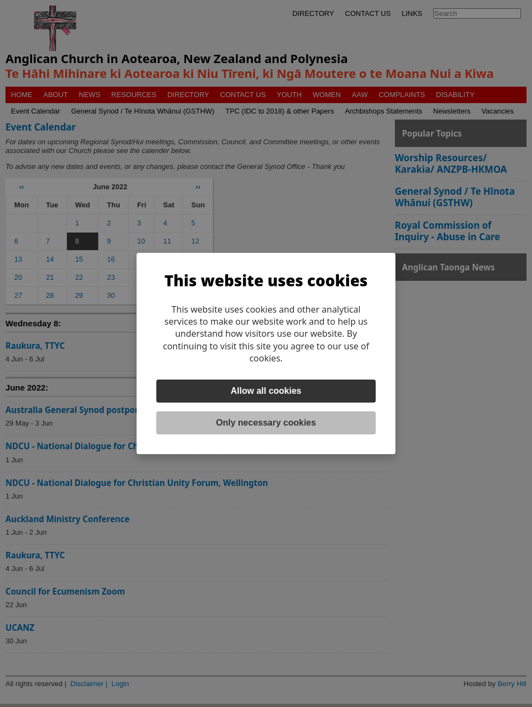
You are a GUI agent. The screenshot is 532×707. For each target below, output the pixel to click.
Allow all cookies (266, 390)
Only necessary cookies (266, 422)
